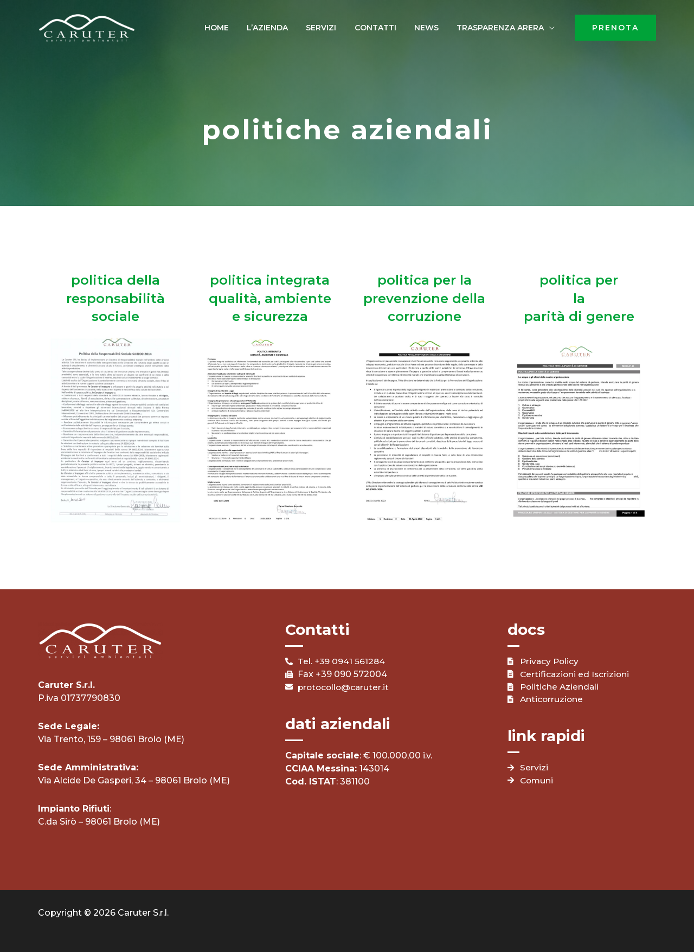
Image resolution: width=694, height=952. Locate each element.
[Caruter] (87, 27)
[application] (552, 28)
